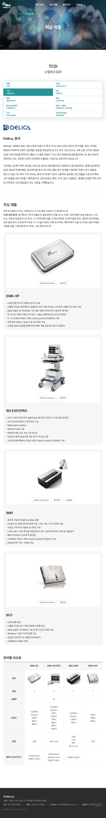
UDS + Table (78, 107)
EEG (78, 92)
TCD (28, 92)
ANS (28, 99)
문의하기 (67, 4)
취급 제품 (53, 4)
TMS (78, 85)
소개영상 (70, 500)
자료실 (79, 4)
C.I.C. (28, 114)
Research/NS (28, 107)
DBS (78, 99)
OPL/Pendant (78, 114)
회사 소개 (39, 4)
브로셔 (46, 283)
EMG (28, 84)
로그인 (98, 805)
